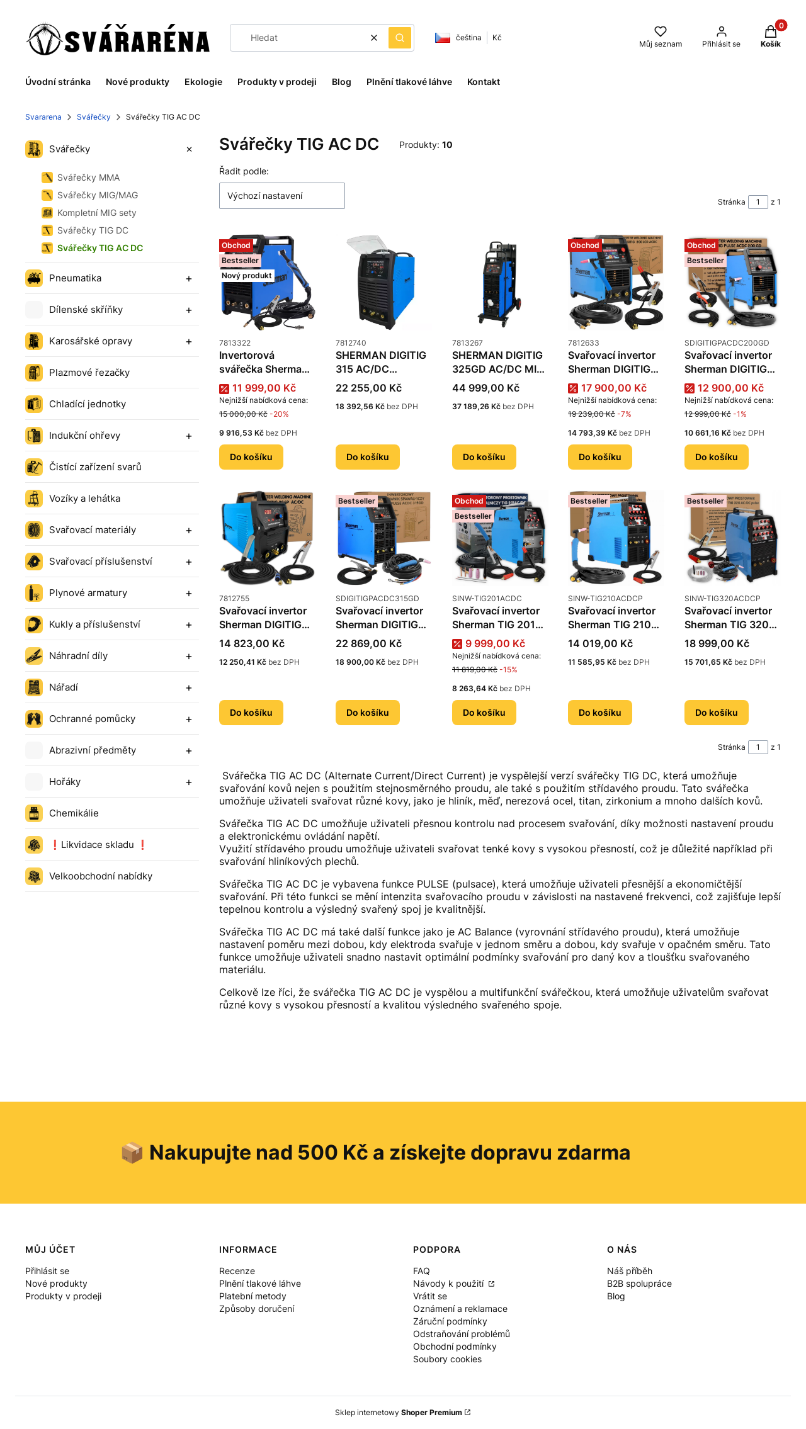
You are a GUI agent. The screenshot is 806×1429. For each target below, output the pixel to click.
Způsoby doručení (256, 1308)
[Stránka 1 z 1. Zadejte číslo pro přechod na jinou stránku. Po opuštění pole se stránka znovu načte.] (758, 202)
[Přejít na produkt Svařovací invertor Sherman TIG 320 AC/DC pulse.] (732, 538)
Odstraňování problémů (461, 1333)
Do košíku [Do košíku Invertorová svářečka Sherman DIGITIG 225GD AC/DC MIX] (251, 456)
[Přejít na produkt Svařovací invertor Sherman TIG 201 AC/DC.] (500, 538)
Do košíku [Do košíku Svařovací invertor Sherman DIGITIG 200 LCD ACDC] (600, 456)
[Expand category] (189, 149)
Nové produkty (56, 1283)
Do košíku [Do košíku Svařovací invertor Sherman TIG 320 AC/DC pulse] (716, 712)
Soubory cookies (447, 1358)
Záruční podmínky (450, 1321)
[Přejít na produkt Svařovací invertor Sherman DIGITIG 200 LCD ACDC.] (616, 282)
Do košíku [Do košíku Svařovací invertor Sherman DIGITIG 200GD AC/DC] (716, 456)
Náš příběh (629, 1270)
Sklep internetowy (398, 1412)
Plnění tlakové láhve (260, 1283)
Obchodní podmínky (455, 1346)
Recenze (237, 1270)
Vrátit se (430, 1296)
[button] (400, 37)
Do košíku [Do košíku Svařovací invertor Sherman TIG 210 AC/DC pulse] (600, 712)
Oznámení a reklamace (460, 1308)
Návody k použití (449, 1283)
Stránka (732, 201)
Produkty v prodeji (63, 1296)
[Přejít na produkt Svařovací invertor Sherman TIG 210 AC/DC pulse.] (616, 538)
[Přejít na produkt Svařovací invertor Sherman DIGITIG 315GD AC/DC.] (384, 538)
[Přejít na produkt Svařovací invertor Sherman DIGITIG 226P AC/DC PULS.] (267, 538)
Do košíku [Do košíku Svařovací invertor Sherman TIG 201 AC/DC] (484, 712)
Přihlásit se (47, 1270)
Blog (616, 1296)
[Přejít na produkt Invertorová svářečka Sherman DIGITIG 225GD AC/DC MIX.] (267, 282)
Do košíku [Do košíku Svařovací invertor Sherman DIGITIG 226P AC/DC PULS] (251, 712)
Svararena (43, 116)
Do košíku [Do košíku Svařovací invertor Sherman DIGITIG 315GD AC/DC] (367, 712)
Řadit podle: (244, 171)
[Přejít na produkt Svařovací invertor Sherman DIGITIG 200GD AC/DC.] (732, 282)
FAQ (421, 1270)
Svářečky (94, 116)
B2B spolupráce (639, 1283)
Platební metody (253, 1296)
